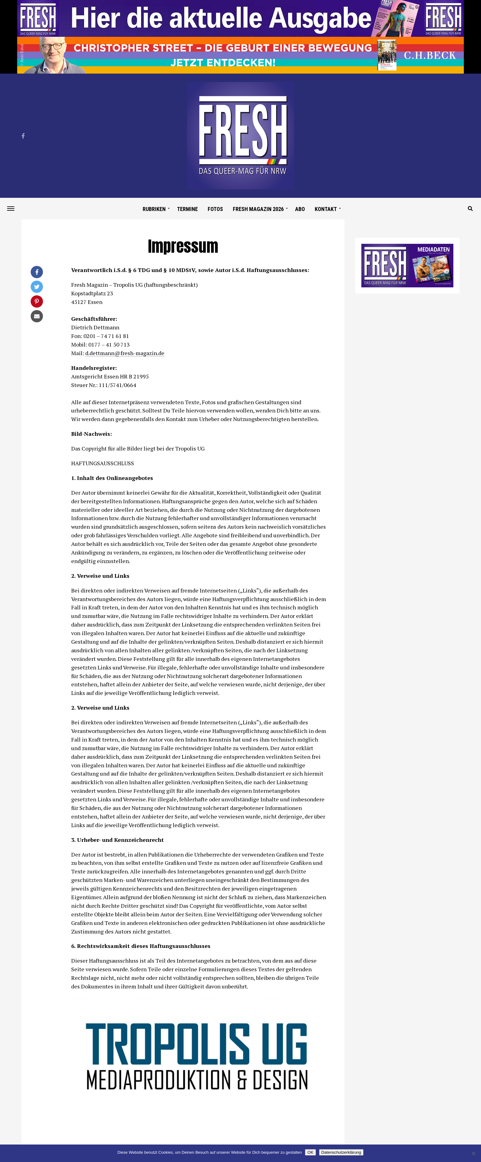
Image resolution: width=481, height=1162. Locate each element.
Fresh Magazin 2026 (258, 209)
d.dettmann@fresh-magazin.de (124, 353)
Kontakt (326, 209)
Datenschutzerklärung (341, 1152)
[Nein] (473, 1153)
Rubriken (154, 209)
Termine (187, 209)
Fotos (215, 209)
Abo (300, 209)
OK (310, 1152)
